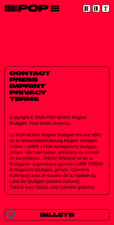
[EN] (96, 8)
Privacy (28, 92)
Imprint (27, 86)
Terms (24, 99)
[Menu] (55, 8)
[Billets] (57, 215)
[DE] (86, 8)
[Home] (26, 8)
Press (23, 79)
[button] (11, 214)
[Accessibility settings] (105, 8)
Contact (29, 73)
